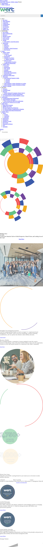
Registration (7, 56)
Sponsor (6, 44)
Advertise (6, 117)
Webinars (5, 89)
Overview (6, 53)
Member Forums (7, 36)
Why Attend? (8, 55)
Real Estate (5, 122)
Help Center (3, 7)
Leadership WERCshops (8, 75)
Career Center (6, 37)
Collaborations (6, 24)
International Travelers (10, 62)
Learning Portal (6, 90)
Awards (4, 40)
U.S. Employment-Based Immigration (12, 110)
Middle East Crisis (7, 106)
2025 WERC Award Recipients (11, 41)
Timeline (6, 47)
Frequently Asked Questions (11, 48)
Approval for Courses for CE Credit (11, 102)
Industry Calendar (7, 86)
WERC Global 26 (5, 4)
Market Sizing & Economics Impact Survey (14, 93)
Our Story (5, 20)
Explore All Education (21, 486)
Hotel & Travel (7, 60)
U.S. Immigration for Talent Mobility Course (13, 95)
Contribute (6, 116)
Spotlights (5, 126)
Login (11, 7)
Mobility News (5, 112)
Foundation (5, 25)
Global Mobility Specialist (9, 99)
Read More (21, 239)
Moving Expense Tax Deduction (10, 107)
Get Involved (6, 27)
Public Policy (4, 103)
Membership (4, 31)
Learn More (3, 514)
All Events (5, 76)
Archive (6, 114)
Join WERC (3, 2)
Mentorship (5, 43)
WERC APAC (6, 64)
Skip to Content (3, 0)
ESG (4, 125)
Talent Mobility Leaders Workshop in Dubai (14, 85)
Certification (4, 97)
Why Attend (7, 68)
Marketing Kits (7, 71)
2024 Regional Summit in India (11, 78)
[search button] (42, 15)
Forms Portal (6, 39)
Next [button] (40, 236)
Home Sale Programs (8, 105)
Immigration (6, 118)
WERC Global (14, 2)
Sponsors (7, 82)
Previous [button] (2, 236)
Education (3, 87)
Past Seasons (7, 49)
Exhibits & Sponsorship (9, 63)
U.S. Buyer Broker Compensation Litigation (13, 109)
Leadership (5, 22)
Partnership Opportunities (10, 72)
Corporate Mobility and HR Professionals (13, 94)
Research (5, 91)
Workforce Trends (7, 121)
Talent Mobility (6, 21)
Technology (5, 120)
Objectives (6, 45)
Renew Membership (7, 33)
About (2, 18)
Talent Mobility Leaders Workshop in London (15, 83)
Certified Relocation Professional (11, 98)
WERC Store (6, 29)
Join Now (2, 351)
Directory (8, 2)
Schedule (6, 70)
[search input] (20, 15)
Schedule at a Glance (9, 58)
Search (7, 7)
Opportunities (4, 3)
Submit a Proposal (9, 59)
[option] (21, 484)
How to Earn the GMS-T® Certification (13, 101)
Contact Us (5, 28)
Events (3, 51)
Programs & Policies (8, 124)
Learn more (3, 341)
